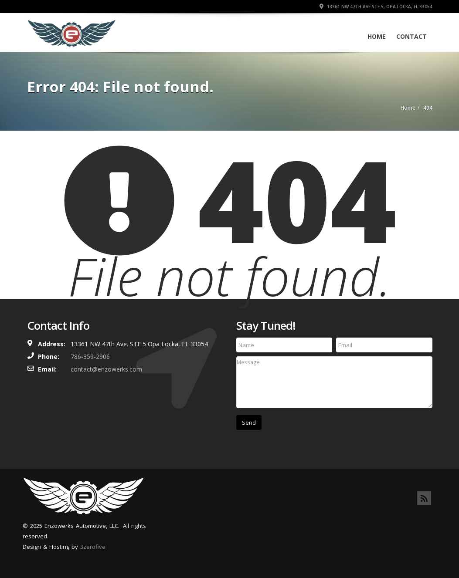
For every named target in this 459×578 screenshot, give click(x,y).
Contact (411, 36)
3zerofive (92, 547)
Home (376, 36)
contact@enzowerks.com (106, 369)
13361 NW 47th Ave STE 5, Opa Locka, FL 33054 (376, 6)
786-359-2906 (90, 356)
